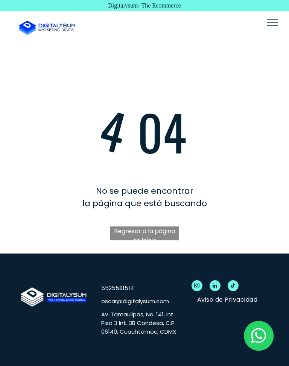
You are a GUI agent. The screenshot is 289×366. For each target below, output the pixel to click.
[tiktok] (233, 286)
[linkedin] (215, 286)
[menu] (272, 22)
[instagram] (197, 286)
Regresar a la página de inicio (144, 233)
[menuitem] (227, 299)
